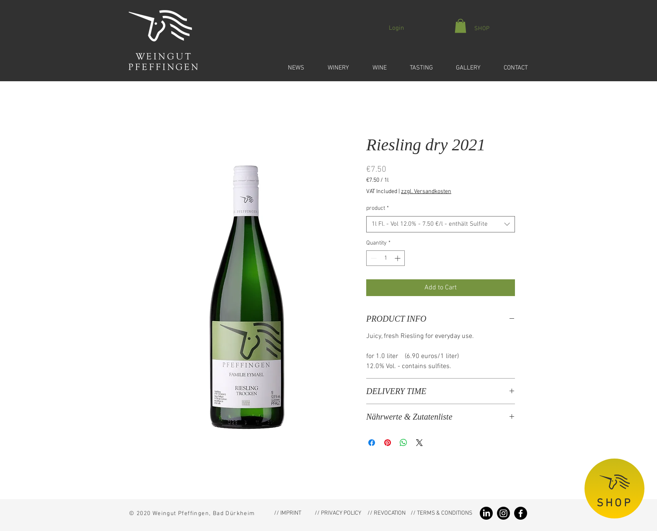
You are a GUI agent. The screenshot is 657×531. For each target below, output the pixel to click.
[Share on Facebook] (372, 443)
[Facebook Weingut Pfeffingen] (520, 513)
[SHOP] (481, 28)
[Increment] (398, 258)
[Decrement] (372, 258)
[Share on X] (419, 443)
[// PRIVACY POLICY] (338, 513)
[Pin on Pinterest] (388, 443)
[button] (290, 64)
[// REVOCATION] (386, 513)
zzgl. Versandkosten (426, 191)
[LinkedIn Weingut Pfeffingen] (486, 513)
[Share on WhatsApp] (403, 443)
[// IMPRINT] (287, 513)
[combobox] (440, 224)
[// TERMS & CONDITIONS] (441, 513)
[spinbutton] (385, 258)
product (377, 208)
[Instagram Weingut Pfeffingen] (503, 513)
